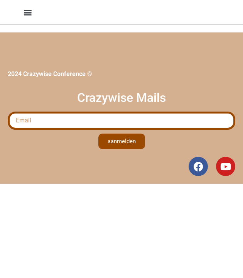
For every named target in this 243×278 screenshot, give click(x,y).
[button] (27, 12)
